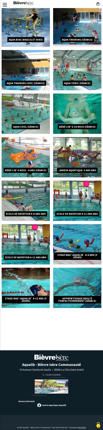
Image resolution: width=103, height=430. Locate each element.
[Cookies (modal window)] (98, 425)
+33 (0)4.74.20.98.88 (52, 375)
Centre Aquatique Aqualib (51, 405)
